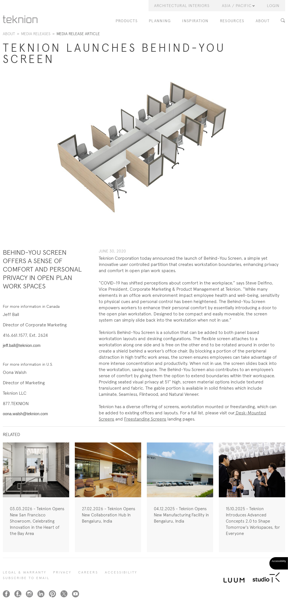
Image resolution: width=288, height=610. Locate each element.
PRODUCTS (127, 21)
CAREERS (88, 572)
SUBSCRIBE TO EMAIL (26, 578)
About (9, 33)
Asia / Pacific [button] (238, 5)
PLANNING (160, 21)
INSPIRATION (195, 21)
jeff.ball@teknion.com (21, 345)
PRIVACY (62, 572)
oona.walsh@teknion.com (25, 414)
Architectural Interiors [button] (182, 5)
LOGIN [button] (273, 5)
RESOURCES (232, 21)
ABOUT (263, 21)
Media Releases (35, 33)
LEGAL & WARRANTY (24, 572)
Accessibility (121, 572)
